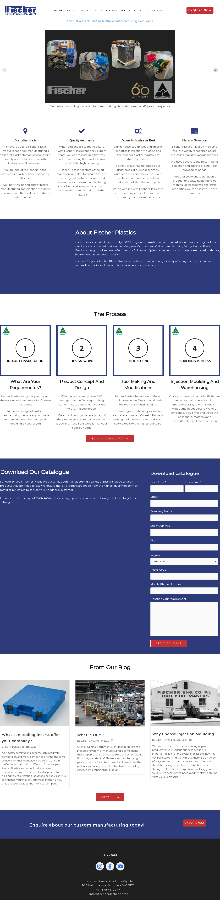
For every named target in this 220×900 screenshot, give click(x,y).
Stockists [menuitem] (109, 10)
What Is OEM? (90, 718)
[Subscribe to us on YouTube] (120, 849)
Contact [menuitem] (159, 10)
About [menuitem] (72, 10)
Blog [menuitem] (144, 10)
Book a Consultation (110, 421)
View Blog (110, 780)
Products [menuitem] (89, 10)
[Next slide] (215, 70)
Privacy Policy (98, 887)
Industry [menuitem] (128, 10)
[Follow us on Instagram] (100, 849)
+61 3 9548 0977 (108, 872)
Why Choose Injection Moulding (183, 717)
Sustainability (117, 887)
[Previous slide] (4, 70)
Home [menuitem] (58, 10)
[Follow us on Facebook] (110, 849)
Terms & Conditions (138, 887)
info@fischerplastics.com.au (110, 876)
